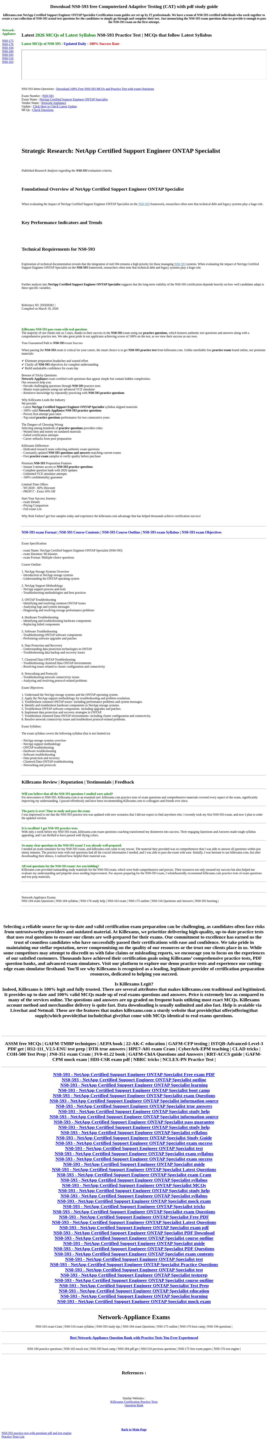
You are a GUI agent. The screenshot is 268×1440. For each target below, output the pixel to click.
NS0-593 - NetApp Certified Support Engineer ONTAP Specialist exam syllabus (134, 1153)
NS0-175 (7, 40)
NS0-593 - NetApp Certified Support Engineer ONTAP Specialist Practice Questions (134, 1264)
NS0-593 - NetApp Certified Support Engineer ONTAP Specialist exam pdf (134, 1227)
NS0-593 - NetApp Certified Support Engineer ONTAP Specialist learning (134, 1085)
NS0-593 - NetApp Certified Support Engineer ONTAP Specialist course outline (134, 1238)
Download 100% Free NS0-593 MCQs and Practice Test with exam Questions (105, 89)
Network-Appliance (53, 103)
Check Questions (43, 110)
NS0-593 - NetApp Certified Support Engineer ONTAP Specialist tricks (134, 1206)
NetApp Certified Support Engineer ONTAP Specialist (73, 99)
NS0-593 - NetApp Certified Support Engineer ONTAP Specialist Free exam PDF (134, 1074)
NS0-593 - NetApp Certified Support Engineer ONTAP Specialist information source (134, 1100)
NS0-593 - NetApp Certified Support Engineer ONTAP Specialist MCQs (134, 1185)
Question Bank (134, 1405)
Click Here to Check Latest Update (55, 106)
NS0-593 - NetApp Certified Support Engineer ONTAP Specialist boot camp (134, 1090)
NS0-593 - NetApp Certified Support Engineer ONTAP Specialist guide (134, 1164)
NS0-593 (7, 54)
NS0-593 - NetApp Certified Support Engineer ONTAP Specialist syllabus (134, 1132)
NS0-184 (7, 51)
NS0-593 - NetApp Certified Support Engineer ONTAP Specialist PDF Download (134, 1232)
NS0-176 (7, 44)
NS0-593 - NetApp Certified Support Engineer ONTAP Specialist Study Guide (134, 1137)
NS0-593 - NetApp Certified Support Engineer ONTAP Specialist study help (134, 1111)
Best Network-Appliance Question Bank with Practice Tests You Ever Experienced (134, 1338)
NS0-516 (7, 58)
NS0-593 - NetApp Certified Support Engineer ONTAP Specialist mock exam (134, 1201)
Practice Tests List (13, 1436)
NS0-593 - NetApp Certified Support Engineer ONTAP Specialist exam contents (134, 1253)
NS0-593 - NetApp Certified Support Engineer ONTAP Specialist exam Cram (134, 1174)
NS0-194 (7, 47)
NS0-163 (7, 62)
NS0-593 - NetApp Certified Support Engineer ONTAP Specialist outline (134, 1079)
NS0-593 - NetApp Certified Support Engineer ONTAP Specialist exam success (134, 1143)
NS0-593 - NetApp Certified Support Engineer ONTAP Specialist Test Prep (134, 1285)
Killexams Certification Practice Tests (134, 1401)
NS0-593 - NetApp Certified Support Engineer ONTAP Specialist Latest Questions (134, 1169)
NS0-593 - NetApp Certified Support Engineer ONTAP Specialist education (134, 1290)
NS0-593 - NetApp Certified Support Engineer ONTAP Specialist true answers (134, 1106)
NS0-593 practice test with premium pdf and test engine (36, 1433)
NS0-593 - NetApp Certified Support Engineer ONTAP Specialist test (134, 1148)
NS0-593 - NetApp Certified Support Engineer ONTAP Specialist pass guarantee (134, 1121)
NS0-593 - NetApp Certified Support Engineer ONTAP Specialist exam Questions (134, 1095)
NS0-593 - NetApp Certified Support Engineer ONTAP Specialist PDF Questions (134, 1248)
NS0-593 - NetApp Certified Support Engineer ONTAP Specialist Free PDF (134, 1216)
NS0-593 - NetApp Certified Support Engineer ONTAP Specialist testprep (134, 1275)
